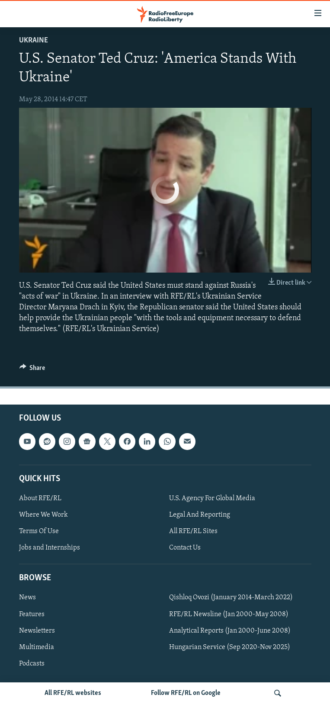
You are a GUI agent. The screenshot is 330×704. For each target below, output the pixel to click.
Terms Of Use (39, 531)
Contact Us (185, 547)
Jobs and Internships (49, 547)
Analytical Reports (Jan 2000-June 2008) (230, 630)
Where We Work (43, 514)
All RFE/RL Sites (193, 531)
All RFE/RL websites (73, 693)
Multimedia (36, 646)
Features (32, 614)
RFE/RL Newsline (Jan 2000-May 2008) (228, 614)
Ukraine (33, 40)
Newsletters (37, 630)
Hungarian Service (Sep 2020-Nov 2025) (229, 646)
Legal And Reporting (199, 514)
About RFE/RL (40, 498)
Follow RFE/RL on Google (186, 693)
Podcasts (32, 663)
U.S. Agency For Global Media (212, 498)
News (27, 597)
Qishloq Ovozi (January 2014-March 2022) (231, 597)
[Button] (32, 370)
